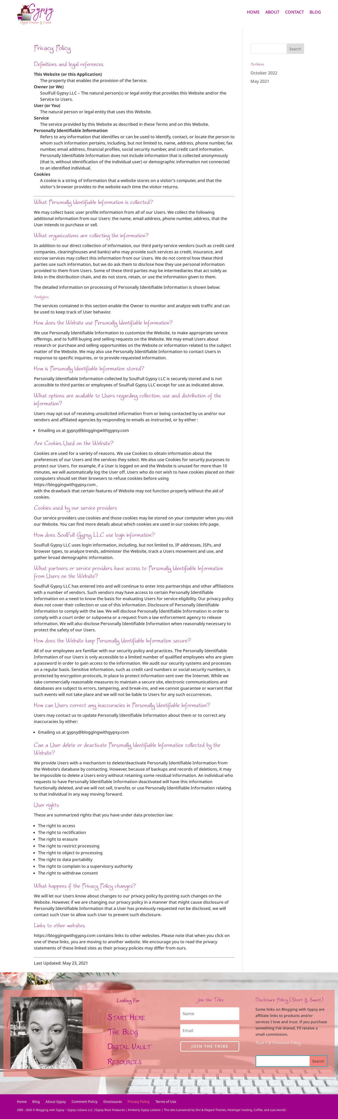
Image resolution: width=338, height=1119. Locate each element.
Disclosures (112, 1102)
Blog (315, 12)
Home (253, 12)
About (272, 12)
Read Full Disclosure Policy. (278, 1042)
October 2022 (264, 73)
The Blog (122, 1031)
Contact (294, 12)
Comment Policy (85, 1102)
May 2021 (260, 81)
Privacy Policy (139, 1102)
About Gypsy (56, 1102)
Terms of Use (165, 1102)
